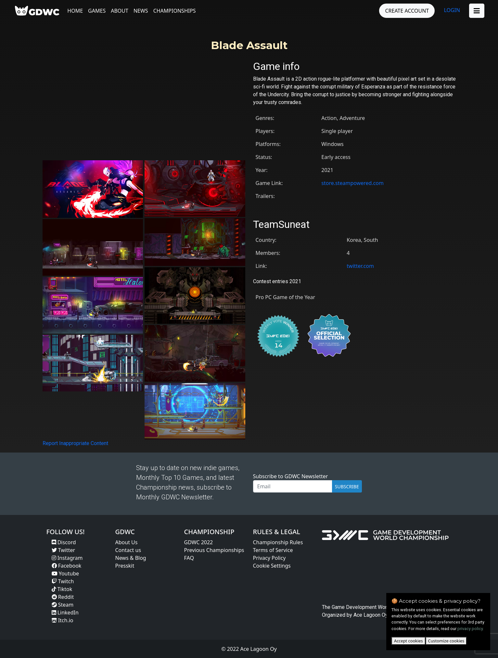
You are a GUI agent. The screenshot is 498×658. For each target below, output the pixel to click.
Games (97, 10)
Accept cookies (408, 641)
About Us (126, 542)
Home (75, 10)
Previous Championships (214, 550)
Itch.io (62, 620)
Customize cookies (446, 641)
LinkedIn (65, 612)
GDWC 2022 (198, 542)
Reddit (63, 596)
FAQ (189, 557)
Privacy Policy (269, 557)
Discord (64, 542)
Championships (174, 10)
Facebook (67, 565)
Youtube (65, 573)
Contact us (128, 550)
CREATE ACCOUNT (407, 10)
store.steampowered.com (352, 183)
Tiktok (62, 589)
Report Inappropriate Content (75, 443)
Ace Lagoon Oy (370, 615)
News (141, 10)
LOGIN (452, 10)
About (119, 10)
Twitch (63, 581)
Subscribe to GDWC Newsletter (290, 476)
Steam (63, 604)
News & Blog (130, 557)
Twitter (63, 550)
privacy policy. (470, 628)
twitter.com (360, 266)
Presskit (124, 565)
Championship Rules (278, 542)
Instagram (67, 557)
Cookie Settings (272, 565)
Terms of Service (273, 550)
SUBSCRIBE (347, 486)
